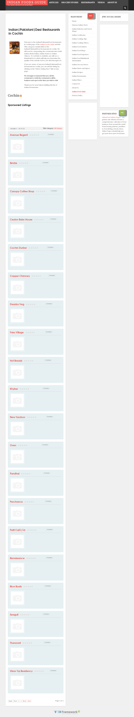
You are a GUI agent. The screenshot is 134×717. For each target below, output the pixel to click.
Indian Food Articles (79, 47)
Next (24, 701)
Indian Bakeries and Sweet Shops (82, 30)
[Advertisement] (38, 20)
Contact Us (76, 84)
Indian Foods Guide (47, 44)
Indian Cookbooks (78, 35)
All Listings (58, 128)
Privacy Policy (77, 95)
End (29, 701)
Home (74, 21)
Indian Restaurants (79, 76)
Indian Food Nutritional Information (80, 59)
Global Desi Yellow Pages (111, 117)
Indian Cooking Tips (79, 39)
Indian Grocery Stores (80, 64)
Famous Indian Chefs (80, 25)
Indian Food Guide (79, 92)
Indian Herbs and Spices (81, 68)
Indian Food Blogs (78, 50)
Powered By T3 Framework (67, 712)
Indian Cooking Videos (80, 43)
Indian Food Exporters (80, 54)
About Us (75, 88)
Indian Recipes (77, 72)
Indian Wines (77, 80)
